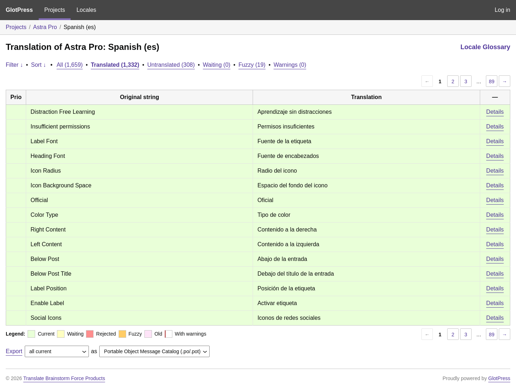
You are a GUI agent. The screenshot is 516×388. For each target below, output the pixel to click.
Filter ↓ (14, 65)
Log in (502, 10)
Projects (54, 10)
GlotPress (19, 10)
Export (14, 351)
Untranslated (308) (171, 65)
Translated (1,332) (115, 65)
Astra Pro (45, 27)
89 (491, 81)
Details (495, 112)
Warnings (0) (289, 65)
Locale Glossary (485, 47)
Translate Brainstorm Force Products (64, 378)
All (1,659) (70, 65)
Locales (86, 10)
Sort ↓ (38, 65)
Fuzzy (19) (252, 65)
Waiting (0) (216, 65)
